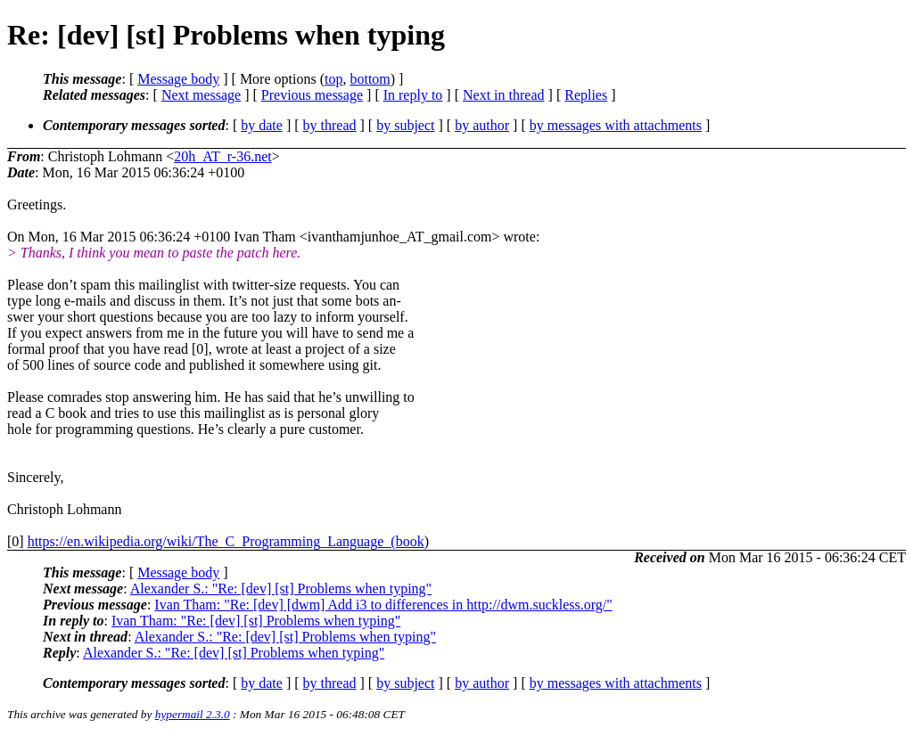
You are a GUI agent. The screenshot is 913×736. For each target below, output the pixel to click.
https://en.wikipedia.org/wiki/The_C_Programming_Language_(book (226, 541)
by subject (405, 125)
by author (482, 125)
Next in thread (504, 94)
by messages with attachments (616, 125)
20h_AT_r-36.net (222, 156)
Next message (201, 94)
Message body (178, 78)
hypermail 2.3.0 (192, 714)
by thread (330, 125)
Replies (585, 94)
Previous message (312, 94)
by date (262, 125)
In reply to (413, 94)
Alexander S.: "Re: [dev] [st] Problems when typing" (281, 588)
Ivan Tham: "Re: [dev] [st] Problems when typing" (255, 620)
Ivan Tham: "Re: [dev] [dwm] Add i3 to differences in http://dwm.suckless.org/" (383, 604)
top (333, 78)
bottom (370, 78)
